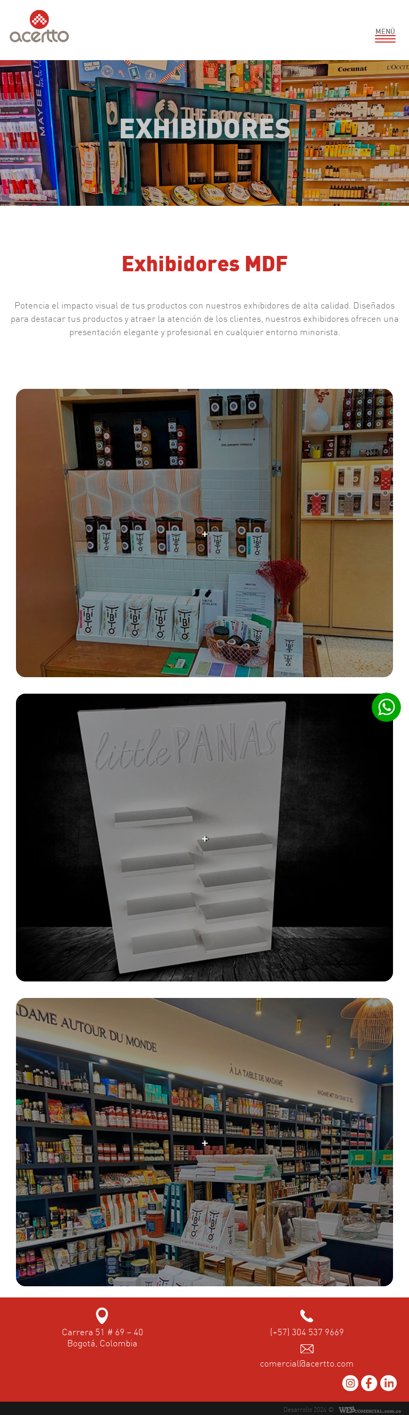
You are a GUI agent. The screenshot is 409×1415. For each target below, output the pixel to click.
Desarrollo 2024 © (308, 1409)
